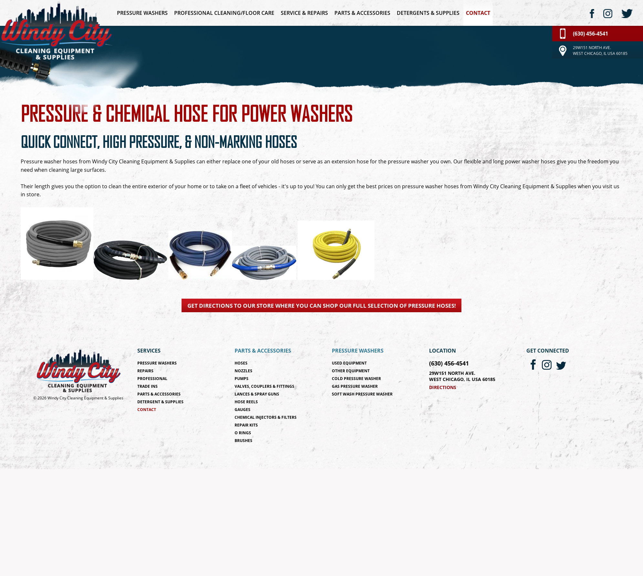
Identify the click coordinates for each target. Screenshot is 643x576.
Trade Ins (147, 386)
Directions (442, 387)
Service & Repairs (304, 12)
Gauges (242, 409)
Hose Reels (246, 402)
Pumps (241, 378)
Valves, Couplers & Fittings (264, 386)
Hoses (241, 363)
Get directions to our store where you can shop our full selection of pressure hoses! (321, 305)
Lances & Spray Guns (257, 394)
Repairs (145, 371)
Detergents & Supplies (428, 12)
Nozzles (243, 371)
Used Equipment (349, 363)
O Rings (243, 433)
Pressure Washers (142, 12)
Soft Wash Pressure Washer (362, 394)
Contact (478, 12)
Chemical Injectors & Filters (266, 417)
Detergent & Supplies (160, 402)
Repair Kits (246, 425)
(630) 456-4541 (449, 363)
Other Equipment (351, 371)
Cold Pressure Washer (356, 378)
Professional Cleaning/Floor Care (224, 12)
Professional (152, 378)
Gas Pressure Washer (355, 386)
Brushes (243, 440)
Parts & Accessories (362, 12)
